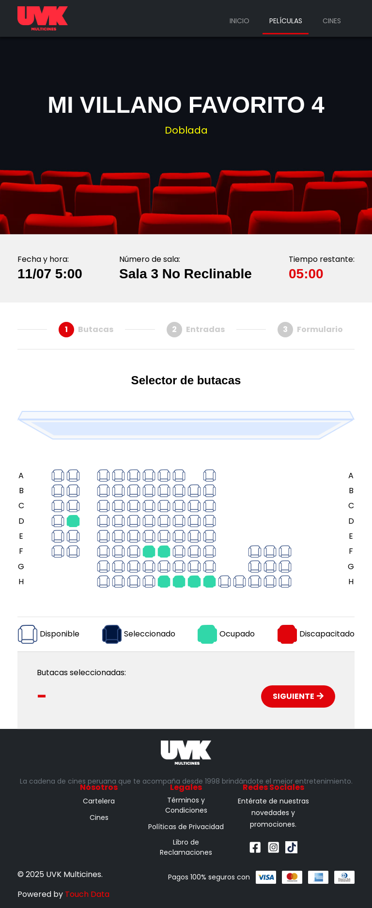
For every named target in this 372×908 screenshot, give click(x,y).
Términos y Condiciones (186, 805)
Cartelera (99, 801)
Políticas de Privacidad (186, 827)
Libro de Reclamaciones (186, 847)
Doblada (186, 130)
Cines (332, 21)
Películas (285, 21)
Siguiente (298, 696)
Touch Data (87, 894)
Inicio (239, 21)
